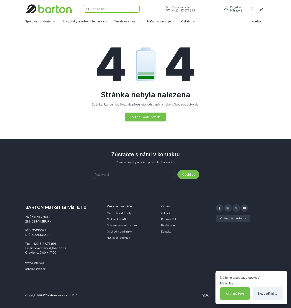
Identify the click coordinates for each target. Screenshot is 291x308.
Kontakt (257, 21)
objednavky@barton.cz (50, 248)
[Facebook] (219, 208)
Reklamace (168, 225)
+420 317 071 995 (183, 10)
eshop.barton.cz (35, 268)
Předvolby (226, 283)
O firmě (165, 213)
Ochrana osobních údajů (122, 225)
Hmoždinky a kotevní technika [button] (83, 21)
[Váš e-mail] (134, 174)
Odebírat (188, 174)
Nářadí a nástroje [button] (159, 21)
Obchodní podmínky (119, 231)
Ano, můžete (235, 293)
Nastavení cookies (118, 237)
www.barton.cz (34, 262)
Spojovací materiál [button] (38, 21)
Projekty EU (168, 219)
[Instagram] (228, 208)
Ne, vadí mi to (267, 293)
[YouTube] (244, 208)
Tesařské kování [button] (125, 21)
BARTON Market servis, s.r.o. (56, 207)
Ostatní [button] (186, 21)
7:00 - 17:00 (48, 252)
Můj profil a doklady (119, 213)
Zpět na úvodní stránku (145, 117)
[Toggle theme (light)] (233, 218)
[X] (236, 208)
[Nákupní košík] (261, 8)
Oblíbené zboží (116, 219)
